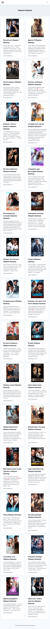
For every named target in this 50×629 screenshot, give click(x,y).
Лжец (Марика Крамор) (12, 515)
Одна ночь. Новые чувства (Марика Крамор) (35, 601)
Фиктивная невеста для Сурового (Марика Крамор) (12, 471)
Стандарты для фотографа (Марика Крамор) (35, 171)
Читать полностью (8, 55)
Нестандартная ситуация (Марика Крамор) (10, 215)
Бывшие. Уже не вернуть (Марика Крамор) (9, 126)
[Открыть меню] (48, 2)
